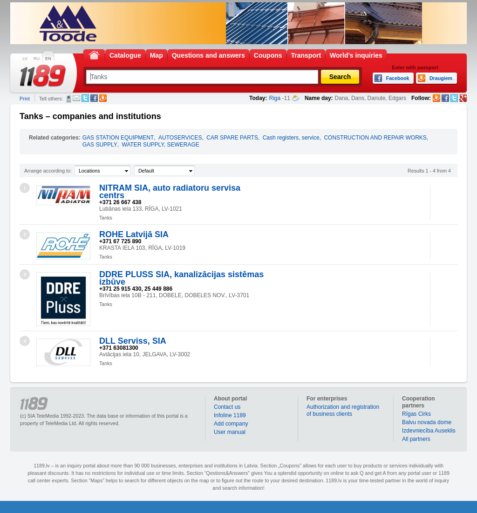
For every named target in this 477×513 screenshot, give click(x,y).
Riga (275, 98)
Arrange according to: (48, 170)
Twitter (85, 98)
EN (48, 58)
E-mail (76, 98)
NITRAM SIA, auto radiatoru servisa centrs (169, 191)
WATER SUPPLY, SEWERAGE (160, 144)
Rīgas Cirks (416, 414)
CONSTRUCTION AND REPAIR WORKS (375, 137)
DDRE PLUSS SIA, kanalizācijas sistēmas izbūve (181, 278)
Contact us (227, 407)
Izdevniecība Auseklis (429, 430)
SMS (69, 98)
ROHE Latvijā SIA (134, 234)
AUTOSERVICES (180, 137)
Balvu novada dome (426, 422)
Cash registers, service (291, 137)
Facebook (94, 98)
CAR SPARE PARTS (232, 137)
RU (37, 58)
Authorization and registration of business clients (343, 410)
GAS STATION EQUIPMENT (118, 137)
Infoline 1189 (230, 415)
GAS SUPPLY (99, 144)
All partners (416, 439)
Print (25, 98)
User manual (229, 432)
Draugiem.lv (103, 98)
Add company (231, 423)
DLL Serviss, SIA (132, 341)
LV (24, 58)
